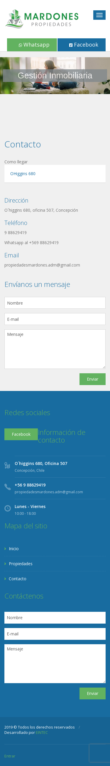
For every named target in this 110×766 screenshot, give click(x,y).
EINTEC (42, 732)
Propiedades (21, 563)
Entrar (9, 756)
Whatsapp (34, 44)
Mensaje (55, 349)
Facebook (83, 44)
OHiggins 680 (22, 173)
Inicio (14, 548)
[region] (55, 75)
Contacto (17, 578)
